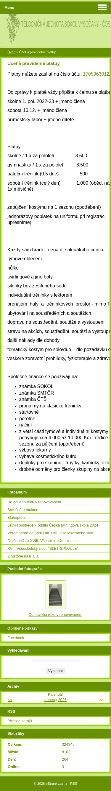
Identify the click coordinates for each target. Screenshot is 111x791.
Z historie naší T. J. (23, 556)
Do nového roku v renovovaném (34, 502)
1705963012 (96, 74)
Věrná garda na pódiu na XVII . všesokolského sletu (50, 533)
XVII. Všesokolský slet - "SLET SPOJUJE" (42, 548)
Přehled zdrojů (19, 721)
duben (49, 699)
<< (10, 699)
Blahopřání (16, 517)
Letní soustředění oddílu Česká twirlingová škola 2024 (52, 525)
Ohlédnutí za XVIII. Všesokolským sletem (42, 540)
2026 (62, 699)
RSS (73, 783)
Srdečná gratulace (22, 509)
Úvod (11, 52)
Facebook (15, 638)
